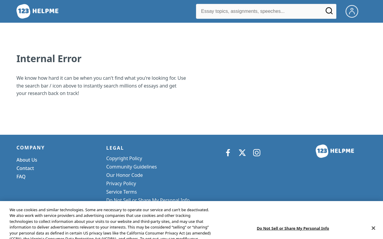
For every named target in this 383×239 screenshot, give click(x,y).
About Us (26, 160)
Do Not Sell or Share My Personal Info (148, 200)
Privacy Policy (121, 183)
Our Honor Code (124, 175)
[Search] (329, 13)
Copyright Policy (124, 158)
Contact (25, 168)
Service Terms (121, 192)
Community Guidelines (131, 166)
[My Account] (354, 10)
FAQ (21, 176)
